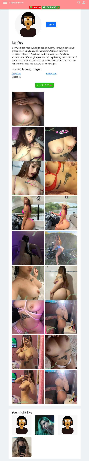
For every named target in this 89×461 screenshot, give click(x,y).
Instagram (51, 73)
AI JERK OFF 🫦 (44, 85)
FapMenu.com (16, 2)
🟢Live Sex (35, 7)
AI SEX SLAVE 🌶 (51, 7)
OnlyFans (16, 73)
